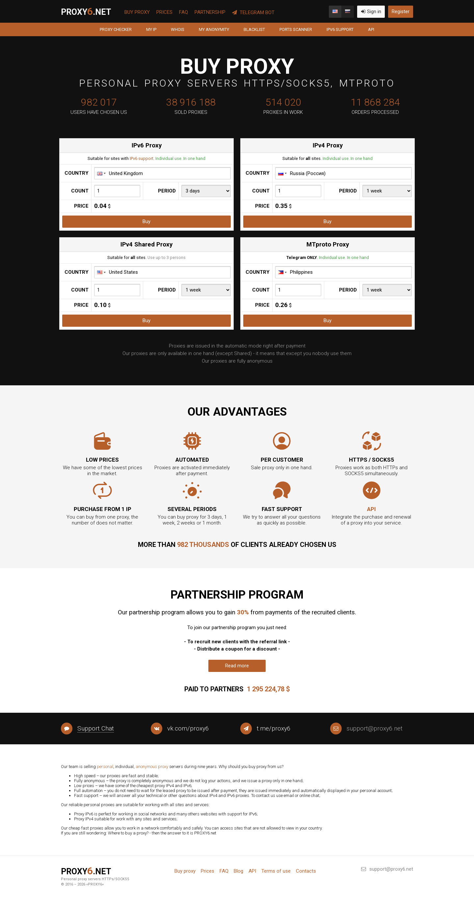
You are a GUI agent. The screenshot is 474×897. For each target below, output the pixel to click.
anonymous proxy (152, 766)
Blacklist (254, 29)
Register (400, 11)
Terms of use (276, 871)
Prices (164, 12)
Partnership (210, 12)
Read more (237, 666)
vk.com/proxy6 (188, 728)
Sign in (371, 11)
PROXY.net (86, 11)
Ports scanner (295, 29)
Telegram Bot (253, 12)
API (371, 29)
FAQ (183, 12)
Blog (238, 871)
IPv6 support (340, 29)
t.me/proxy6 (274, 728)
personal (105, 766)
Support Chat (95, 728)
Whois (177, 29)
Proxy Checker (116, 29)
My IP (151, 29)
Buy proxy (137, 12)
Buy (146, 221)
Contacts (306, 871)
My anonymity (214, 29)
